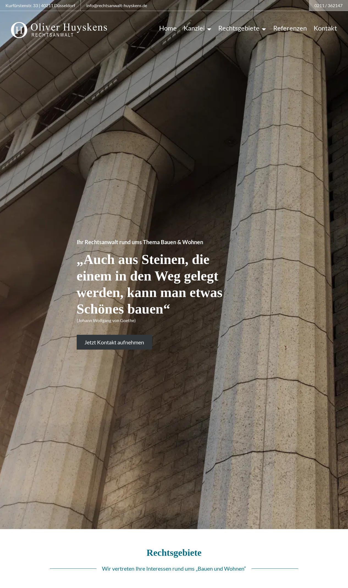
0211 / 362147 (328, 5)
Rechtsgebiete (238, 28)
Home (168, 28)
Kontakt (325, 28)
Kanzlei (194, 28)
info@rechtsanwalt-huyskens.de (116, 5)
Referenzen (290, 28)
